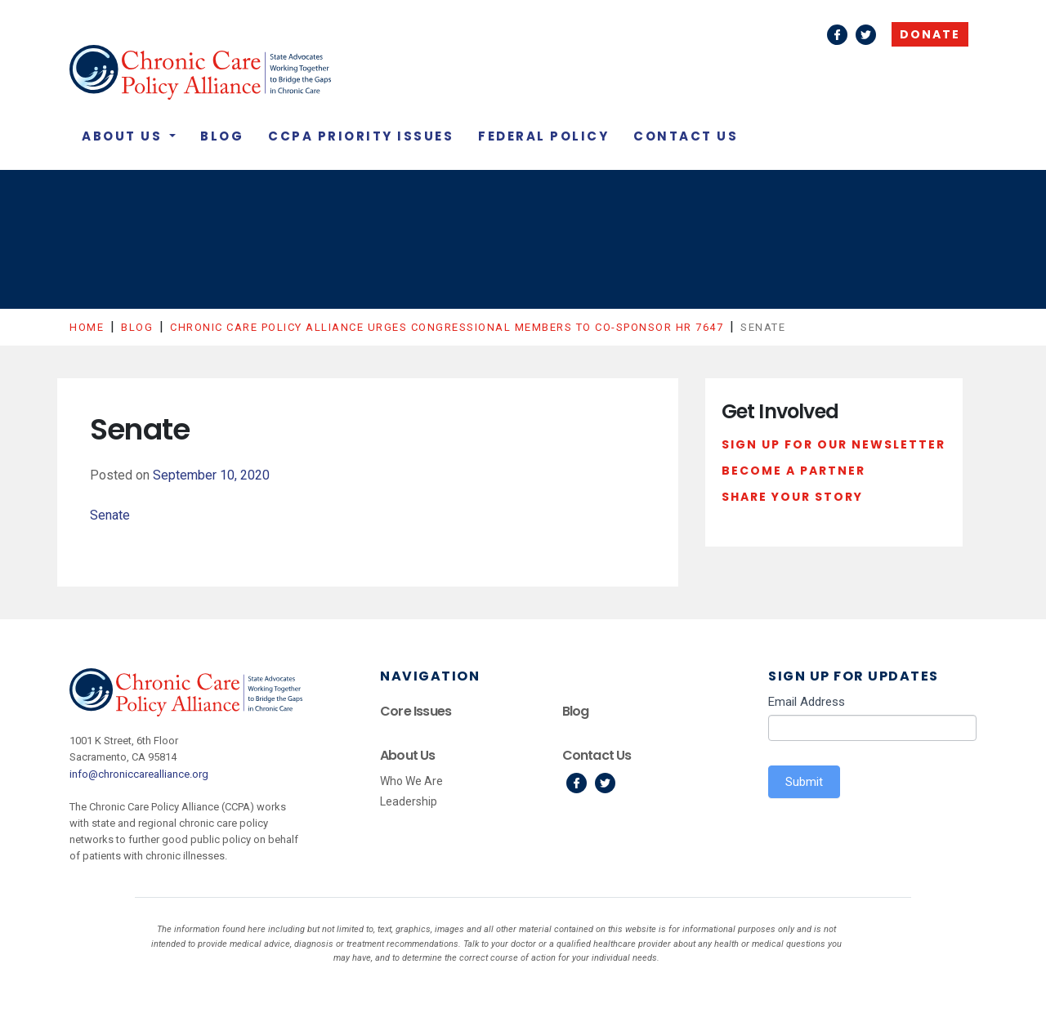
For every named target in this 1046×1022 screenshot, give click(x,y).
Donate (930, 34)
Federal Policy (543, 136)
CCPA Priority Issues (361, 136)
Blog (222, 136)
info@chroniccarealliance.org (138, 774)
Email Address (806, 701)
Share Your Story (792, 497)
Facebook (837, 35)
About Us (124, 136)
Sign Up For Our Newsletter (833, 444)
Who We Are (411, 781)
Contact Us (685, 136)
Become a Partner (793, 470)
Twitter (866, 35)
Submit (804, 781)
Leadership (408, 801)
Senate (110, 515)
